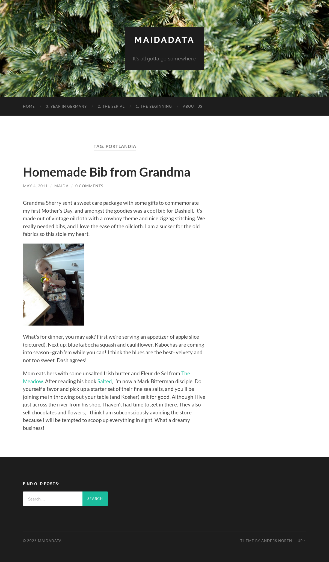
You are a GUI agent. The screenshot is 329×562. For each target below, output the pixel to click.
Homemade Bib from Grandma (107, 172)
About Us (192, 106)
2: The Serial (111, 106)
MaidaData (164, 40)
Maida (61, 185)
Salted (104, 381)
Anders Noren (276, 540)
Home (29, 106)
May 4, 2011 (35, 185)
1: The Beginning (154, 106)
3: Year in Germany (66, 106)
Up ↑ (302, 540)
